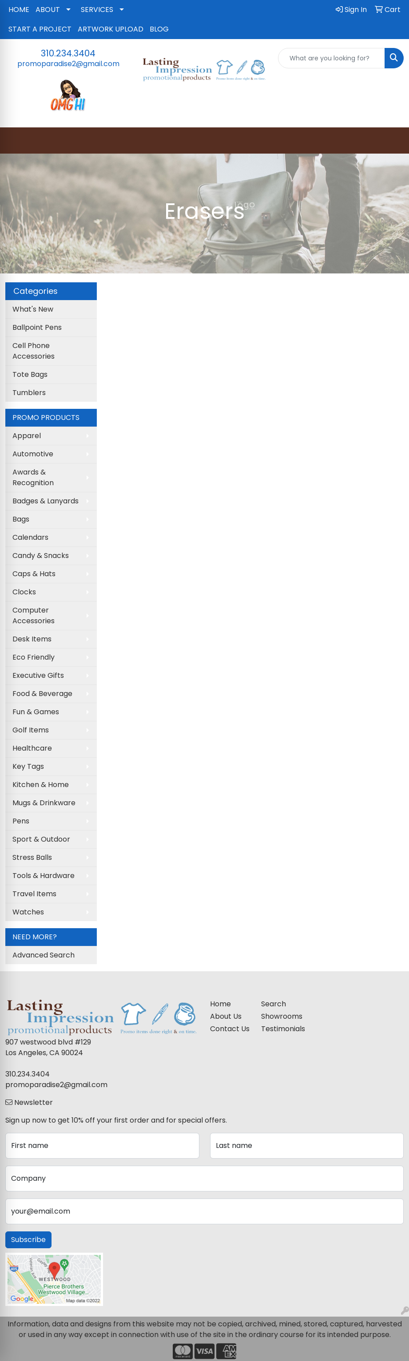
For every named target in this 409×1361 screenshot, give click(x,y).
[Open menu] (391, 141)
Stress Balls (32, 857)
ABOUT (48, 9)
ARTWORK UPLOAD (110, 29)
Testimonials (281, 1029)
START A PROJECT (39, 29)
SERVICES (97, 9)
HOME (18, 9)
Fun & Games (35, 712)
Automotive (32, 454)
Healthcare (32, 748)
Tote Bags (30, 374)
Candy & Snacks (40, 555)
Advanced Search (43, 955)
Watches (28, 912)
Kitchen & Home (40, 784)
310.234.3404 (68, 53)
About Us (226, 1016)
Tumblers (29, 393)
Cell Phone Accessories (33, 350)
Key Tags (28, 766)
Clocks (24, 592)
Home (220, 1004)
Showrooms (281, 1016)
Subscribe (28, 1239)
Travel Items (34, 894)
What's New (32, 309)
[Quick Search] (331, 58)
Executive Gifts (38, 675)
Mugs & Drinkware (43, 803)
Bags (20, 519)
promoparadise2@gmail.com (68, 64)
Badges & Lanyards (45, 501)
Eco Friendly (33, 657)
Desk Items (32, 639)
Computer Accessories (33, 615)
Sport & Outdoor (41, 839)
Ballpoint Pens (37, 327)
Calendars (30, 537)
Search (273, 1004)
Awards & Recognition (33, 477)
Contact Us (230, 1029)
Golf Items (30, 730)
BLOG (159, 29)
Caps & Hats (34, 574)
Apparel (26, 436)
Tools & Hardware (43, 875)
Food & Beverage (42, 693)
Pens (20, 821)
